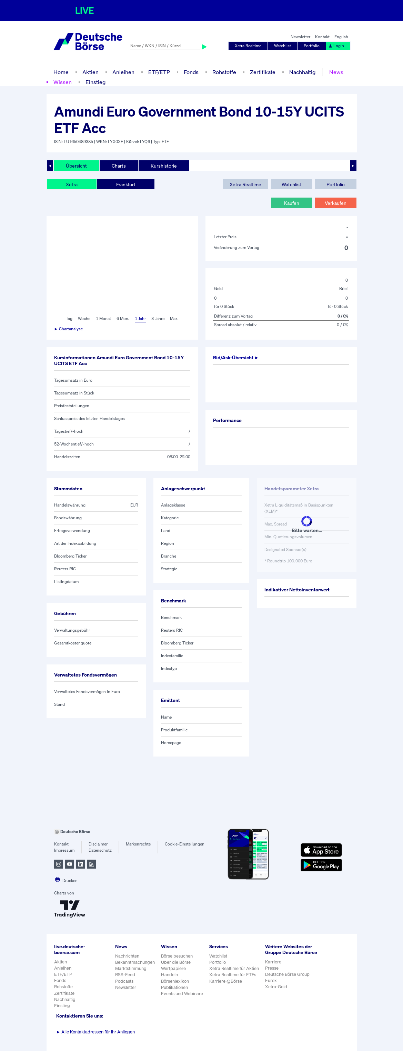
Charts (119, 165)
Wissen (62, 82)
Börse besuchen (177, 956)
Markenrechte (138, 844)
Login (336, 45)
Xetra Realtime (248, 45)
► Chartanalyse (68, 328)
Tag (69, 318)
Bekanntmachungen (135, 962)
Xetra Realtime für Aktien (234, 968)
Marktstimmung (131, 968)
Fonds (191, 72)
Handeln (169, 975)
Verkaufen (335, 203)
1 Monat (103, 318)
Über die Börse (176, 962)
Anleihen (123, 72)
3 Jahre (157, 318)
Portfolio (312, 45)
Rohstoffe (224, 72)
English (341, 36)
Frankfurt (125, 184)
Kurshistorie (164, 165)
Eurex (271, 980)
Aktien (90, 72)
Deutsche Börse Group (287, 974)
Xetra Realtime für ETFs (232, 975)
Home (61, 72)
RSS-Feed (125, 975)
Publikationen (174, 987)
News (336, 72)
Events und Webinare (182, 994)
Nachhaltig (302, 72)
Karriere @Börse (225, 981)
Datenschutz (100, 850)
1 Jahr (140, 318)
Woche (84, 318)
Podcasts (124, 981)
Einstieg (95, 82)
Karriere (273, 962)
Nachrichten (127, 956)
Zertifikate (262, 72)
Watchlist (282, 45)
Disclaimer (98, 844)
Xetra (72, 184)
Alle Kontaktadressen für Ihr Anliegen (95, 1032)
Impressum (64, 850)
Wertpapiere (173, 968)
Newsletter (300, 36)
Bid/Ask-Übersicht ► (236, 357)
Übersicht (76, 165)
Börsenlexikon (175, 981)
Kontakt (322, 36)
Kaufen (291, 203)
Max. (174, 318)
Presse (272, 968)
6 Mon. (123, 318)
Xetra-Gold (276, 987)
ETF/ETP (159, 72)
